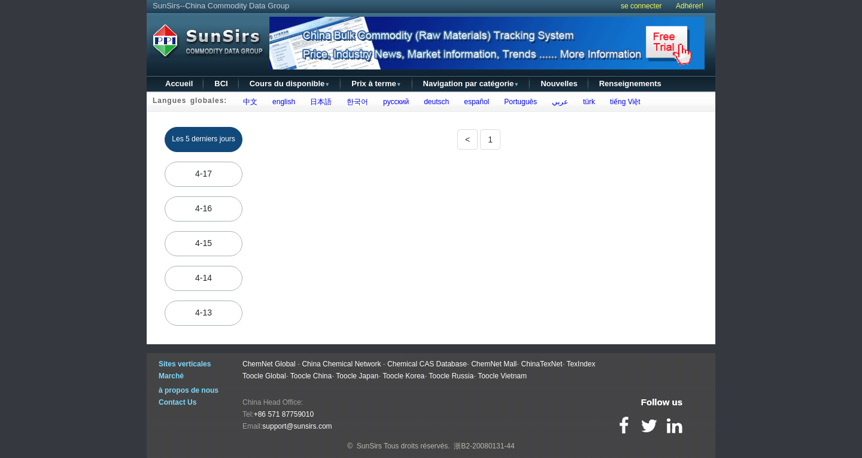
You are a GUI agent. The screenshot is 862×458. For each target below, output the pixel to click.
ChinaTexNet (542, 364)
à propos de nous (188, 390)
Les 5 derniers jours (203, 139)
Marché (171, 376)
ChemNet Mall (494, 364)
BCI (220, 83)
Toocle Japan (357, 376)
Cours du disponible (290, 83)
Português (518, 102)
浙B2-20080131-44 (484, 446)
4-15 (203, 243)
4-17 (203, 173)
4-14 (203, 278)
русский (394, 102)
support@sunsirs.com (297, 426)
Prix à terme (376, 83)
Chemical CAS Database (427, 364)
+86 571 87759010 (284, 414)
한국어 (355, 102)
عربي (558, 102)
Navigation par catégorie (471, 83)
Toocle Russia (451, 376)
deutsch (435, 102)
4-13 (203, 312)
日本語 (319, 102)
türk (587, 102)
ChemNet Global (269, 364)
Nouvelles (559, 83)
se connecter (641, 6)
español (475, 102)
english (281, 102)
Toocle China (311, 376)
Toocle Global (264, 376)
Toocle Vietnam (502, 376)
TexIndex (580, 364)
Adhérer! (689, 6)
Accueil (179, 83)
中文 (248, 102)
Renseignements (630, 83)
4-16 (203, 208)
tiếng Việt (623, 102)
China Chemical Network (341, 364)
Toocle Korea (403, 376)
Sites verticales (185, 364)
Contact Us (177, 402)
